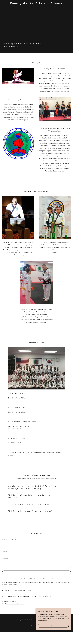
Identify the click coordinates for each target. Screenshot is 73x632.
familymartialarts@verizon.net (15, 604)
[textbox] (36, 545)
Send (36, 572)
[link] (36, 4)
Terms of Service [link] (51, 578)
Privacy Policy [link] (42, 578)
